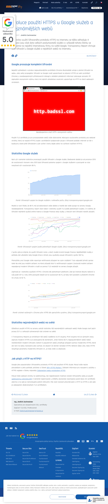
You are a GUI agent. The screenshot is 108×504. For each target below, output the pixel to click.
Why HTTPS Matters (54, 368)
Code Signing (75, 461)
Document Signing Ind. (78, 470)
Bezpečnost (91, 56)
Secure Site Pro (26, 455)
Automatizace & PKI (71, 8)
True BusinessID (43, 458)
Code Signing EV (76, 464)
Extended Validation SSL (79, 458)
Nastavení (62, 497)
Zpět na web (43, 8)
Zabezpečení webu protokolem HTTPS (51, 370)
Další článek (90, 395)
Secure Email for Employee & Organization (60, 467)
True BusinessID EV (44, 461)
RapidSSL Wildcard (61, 455)
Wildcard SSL (75, 455)
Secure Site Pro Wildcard (29, 458)
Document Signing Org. (78, 467)
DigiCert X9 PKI (76, 473)
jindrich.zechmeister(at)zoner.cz (31, 411)
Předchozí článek (20, 395)
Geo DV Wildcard (43, 455)
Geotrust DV (42, 452)
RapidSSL (58, 452)
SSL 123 (8, 452)
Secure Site (25, 452)
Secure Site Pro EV (27, 464)
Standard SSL (76, 452)
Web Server (9, 458)
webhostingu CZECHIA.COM (22, 379)
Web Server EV (10, 461)
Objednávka (85, 8)
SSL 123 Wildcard (10, 455)
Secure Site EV (26, 461)
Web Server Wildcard (11, 464)
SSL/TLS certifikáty (56, 8)
